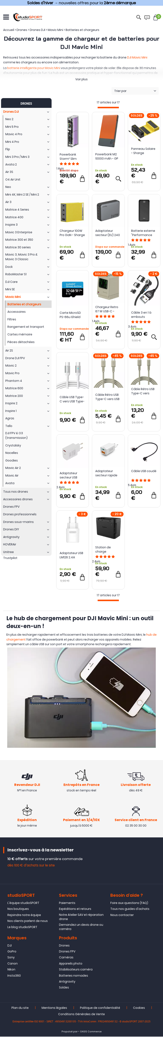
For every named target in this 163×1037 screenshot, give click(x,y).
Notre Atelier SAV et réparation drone (81, 917)
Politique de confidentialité (100, 1008)
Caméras (66, 958)
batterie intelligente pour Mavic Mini (33, 68)
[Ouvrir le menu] (6, 17)
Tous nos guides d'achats (129, 909)
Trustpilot (10, 558)
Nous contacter (122, 915)
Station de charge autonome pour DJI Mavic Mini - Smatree (107, 549)
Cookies (139, 1008)
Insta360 (14, 976)
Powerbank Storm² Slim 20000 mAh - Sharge (69, 156)
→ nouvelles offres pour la (81, 3)
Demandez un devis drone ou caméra (81, 927)
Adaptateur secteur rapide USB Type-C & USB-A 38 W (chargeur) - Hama (106, 473)
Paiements (67, 903)
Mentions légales (54, 1008)
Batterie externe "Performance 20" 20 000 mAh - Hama (143, 233)
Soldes (64, 988)
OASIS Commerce (91, 1032)
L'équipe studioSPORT (23, 903)
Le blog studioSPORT (22, 927)
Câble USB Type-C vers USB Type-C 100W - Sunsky (72, 399)
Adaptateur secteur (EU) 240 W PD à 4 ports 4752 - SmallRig (107, 233)
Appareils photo (70, 964)
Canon (12, 964)
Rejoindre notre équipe (24, 915)
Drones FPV (67, 952)
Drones (64, 946)
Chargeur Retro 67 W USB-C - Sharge (106, 309)
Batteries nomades (73, 976)
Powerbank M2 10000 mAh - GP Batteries (106, 156)
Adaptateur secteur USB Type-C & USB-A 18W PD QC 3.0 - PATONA (71, 475)
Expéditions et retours (75, 909)
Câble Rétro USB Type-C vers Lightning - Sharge (143, 391)
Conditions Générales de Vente (81, 1014)
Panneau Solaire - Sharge (143, 151)
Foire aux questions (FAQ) (129, 903)
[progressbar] (108, 107)
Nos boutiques (18, 909)
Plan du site (20, 1008)
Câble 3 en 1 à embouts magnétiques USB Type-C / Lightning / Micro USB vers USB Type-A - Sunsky (143, 314)
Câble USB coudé (143, 471)
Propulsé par (69, 1032)
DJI (9, 946)
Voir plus (81, 79)
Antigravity (67, 982)
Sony (11, 958)
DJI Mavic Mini (137, 57)
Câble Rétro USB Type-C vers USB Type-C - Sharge (107, 397)
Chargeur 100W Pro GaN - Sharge (72, 233)
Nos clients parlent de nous (27, 921)
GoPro (11, 952)
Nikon (11, 970)
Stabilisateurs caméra (76, 970)
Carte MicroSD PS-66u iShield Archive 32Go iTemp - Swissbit (72, 315)
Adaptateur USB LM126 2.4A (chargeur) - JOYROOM (71, 555)
